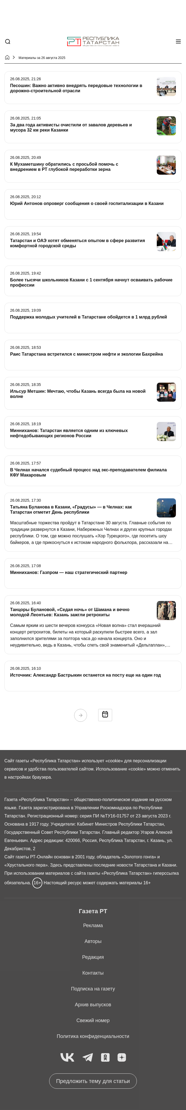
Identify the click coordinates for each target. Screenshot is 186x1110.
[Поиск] (7, 41)
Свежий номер (93, 1020)
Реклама (93, 925)
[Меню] (178, 41)
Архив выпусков (93, 1004)
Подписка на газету (93, 989)
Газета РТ (93, 911)
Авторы (92, 941)
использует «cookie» (102, 760)
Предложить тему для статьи (93, 1081)
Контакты (93, 973)
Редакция (93, 957)
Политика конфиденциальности (93, 1036)
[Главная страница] (93, 41)
